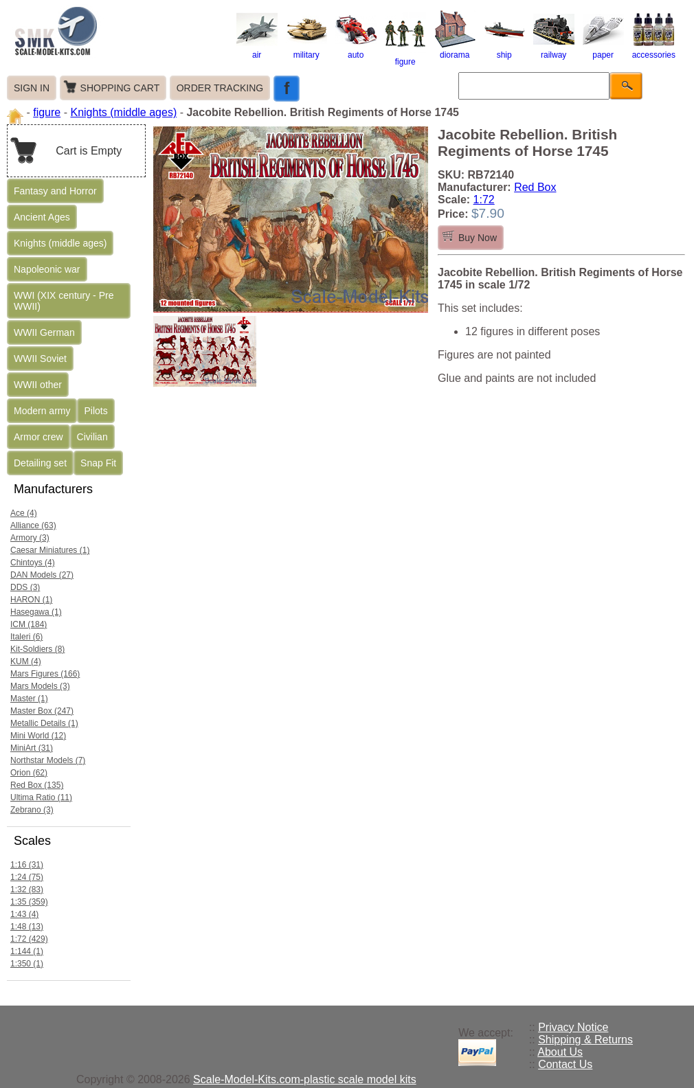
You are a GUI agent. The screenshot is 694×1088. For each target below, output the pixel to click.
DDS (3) (25, 587)
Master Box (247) (42, 711)
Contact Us (565, 1064)
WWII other (38, 384)
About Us (560, 1052)
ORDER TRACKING (220, 87)
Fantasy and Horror (55, 190)
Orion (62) (28, 773)
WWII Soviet (40, 358)
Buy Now (477, 237)
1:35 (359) (29, 902)
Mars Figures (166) (45, 674)
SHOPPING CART (120, 87)
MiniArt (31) (31, 748)
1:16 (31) (26, 865)
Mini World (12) (38, 735)
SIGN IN (31, 87)
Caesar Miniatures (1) (49, 550)
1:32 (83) (26, 889)
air (257, 50)
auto (356, 50)
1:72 (484, 199)
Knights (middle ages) (123, 112)
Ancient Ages (42, 217)
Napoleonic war (47, 269)
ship (504, 50)
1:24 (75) (26, 877)
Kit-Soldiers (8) (37, 649)
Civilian (92, 436)
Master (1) (29, 698)
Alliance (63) (33, 525)
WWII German (44, 332)
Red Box (535, 187)
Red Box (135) (36, 785)
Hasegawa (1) (36, 612)
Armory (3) (29, 538)
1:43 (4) (24, 914)
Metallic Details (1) (44, 723)
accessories (653, 50)
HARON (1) (31, 599)
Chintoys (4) (32, 562)
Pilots (95, 410)
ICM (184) (28, 624)
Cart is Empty (89, 151)
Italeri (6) (26, 637)
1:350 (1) (26, 963)
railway (553, 50)
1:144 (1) (26, 951)
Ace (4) (23, 513)
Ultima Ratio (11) (41, 797)
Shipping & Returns (585, 1039)
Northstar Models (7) (47, 760)
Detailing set (40, 462)
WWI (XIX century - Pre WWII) (63, 301)
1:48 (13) (26, 926)
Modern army (42, 410)
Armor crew (38, 436)
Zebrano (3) (32, 810)
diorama (454, 50)
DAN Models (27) (42, 575)
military (306, 50)
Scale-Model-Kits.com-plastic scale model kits (304, 1079)
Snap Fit (98, 462)
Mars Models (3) (40, 686)
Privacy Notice (573, 1027)
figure (405, 57)
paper (603, 50)
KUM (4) (25, 661)
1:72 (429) (29, 939)
